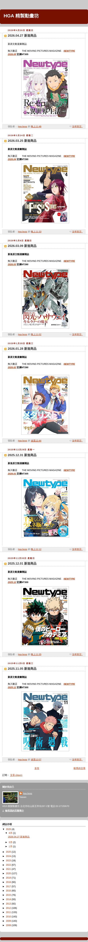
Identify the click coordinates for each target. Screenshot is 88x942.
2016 (9, 890)
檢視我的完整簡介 (14, 810)
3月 (11, 842)
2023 (9, 860)
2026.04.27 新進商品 (22, 35)
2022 (9, 865)
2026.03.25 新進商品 (22, 140)
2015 (9, 895)
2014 (9, 899)
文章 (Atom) (16, 775)
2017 (9, 886)
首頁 (36, 768)
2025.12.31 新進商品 (22, 455)
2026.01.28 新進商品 (22, 348)
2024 (9, 856)
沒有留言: (77, 126)
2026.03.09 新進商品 (22, 246)
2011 (9, 912)
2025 (9, 852)
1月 (11, 846)
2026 (9, 829)
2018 (9, 882)
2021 (9, 869)
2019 (9, 878)
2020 (9, 873)
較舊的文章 (79, 768)
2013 (9, 903)
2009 (9, 921)
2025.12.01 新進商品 (22, 563)
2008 (9, 925)
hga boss (27, 793)
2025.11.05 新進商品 (22, 668)
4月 (11, 833)
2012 (9, 908)
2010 (9, 916)
